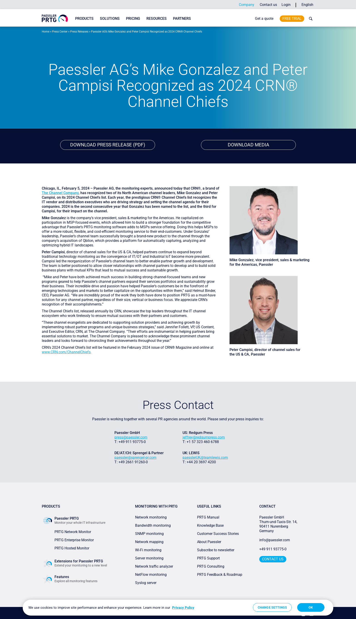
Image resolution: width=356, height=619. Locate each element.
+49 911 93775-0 (273, 549)
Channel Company (64, 193)
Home (45, 31)
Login (286, 5)
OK (311, 607)
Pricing (133, 18)
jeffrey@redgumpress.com (204, 437)
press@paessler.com (130, 437)
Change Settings (272, 607)
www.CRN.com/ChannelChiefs (66, 352)
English (307, 5)
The (45, 193)
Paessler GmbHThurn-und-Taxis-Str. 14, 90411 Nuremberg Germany (278, 524)
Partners (182, 18)
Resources (156, 18)
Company (246, 5)
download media (248, 145)
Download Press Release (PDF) (107, 145)
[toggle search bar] (309, 19)
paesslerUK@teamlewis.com (205, 458)
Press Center (59, 31)
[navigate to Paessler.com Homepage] (55, 18)
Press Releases (79, 31)
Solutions (110, 18)
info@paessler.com (274, 540)
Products (84, 18)
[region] (178, 608)
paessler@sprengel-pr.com (135, 458)
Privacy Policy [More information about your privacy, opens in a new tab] (183, 608)
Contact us (268, 5)
